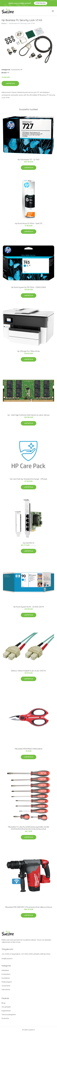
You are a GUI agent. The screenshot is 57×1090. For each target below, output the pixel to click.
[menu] (53, 11)
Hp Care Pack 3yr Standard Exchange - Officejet (28, 479)
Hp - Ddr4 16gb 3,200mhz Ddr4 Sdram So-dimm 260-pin (29, 415)
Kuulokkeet (6, 978)
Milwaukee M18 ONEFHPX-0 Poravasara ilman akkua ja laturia (28, 907)
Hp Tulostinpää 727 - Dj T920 (28, 159)
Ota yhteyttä (6, 1007)
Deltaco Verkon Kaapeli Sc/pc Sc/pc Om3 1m (28, 671)
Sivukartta (5, 1018)
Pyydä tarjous (41, 3)
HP (21, 70)
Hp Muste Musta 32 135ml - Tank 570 (28, 223)
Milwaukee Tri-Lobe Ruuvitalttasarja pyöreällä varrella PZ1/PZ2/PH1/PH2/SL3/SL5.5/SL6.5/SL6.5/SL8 (28, 828)
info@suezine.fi (7, 959)
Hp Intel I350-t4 (28, 543)
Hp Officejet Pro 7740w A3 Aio (28, 351)
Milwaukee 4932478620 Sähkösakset (28, 749)
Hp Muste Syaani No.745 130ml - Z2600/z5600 (28, 287)
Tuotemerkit (15, 70)
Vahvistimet (6, 990)
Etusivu (4, 23)
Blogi (3, 1003)
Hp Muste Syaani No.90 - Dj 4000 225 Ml (28, 607)
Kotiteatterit (6, 974)
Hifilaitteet (5, 970)
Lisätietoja (10, 83)
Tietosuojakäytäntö (9, 1014)
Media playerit (7, 982)
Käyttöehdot (6, 1011)
